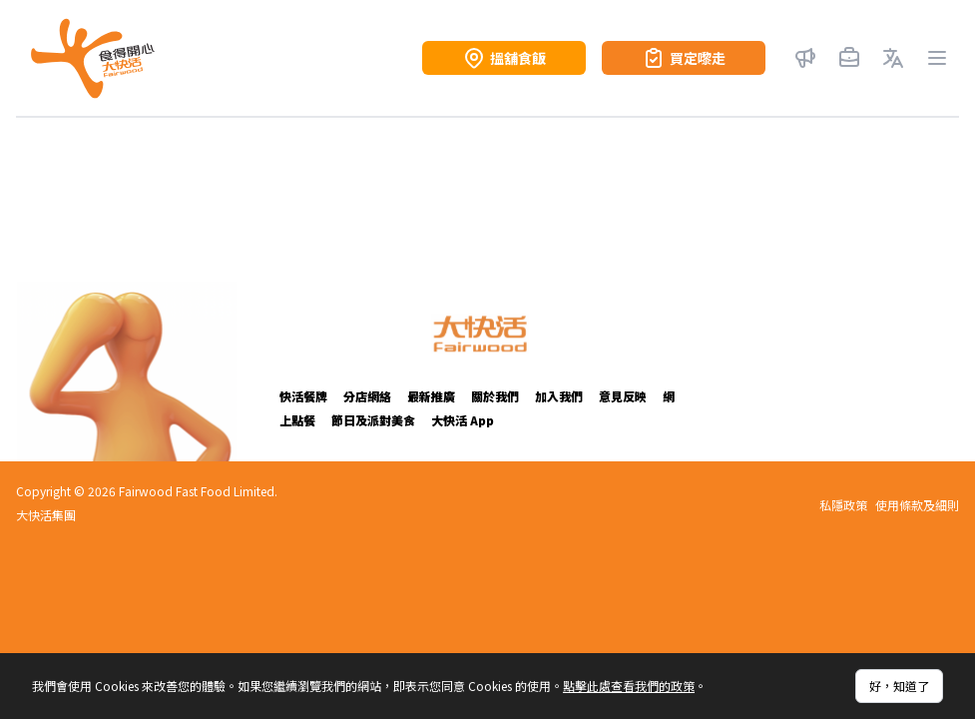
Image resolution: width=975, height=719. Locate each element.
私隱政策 (843, 505)
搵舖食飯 (504, 58)
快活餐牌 (303, 395)
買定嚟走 (684, 58)
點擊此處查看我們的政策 (629, 685)
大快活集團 (46, 514)
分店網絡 (367, 395)
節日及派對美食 (373, 419)
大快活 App (462, 419)
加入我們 (559, 395)
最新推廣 (431, 395)
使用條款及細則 (917, 505)
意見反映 (623, 395)
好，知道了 (899, 685)
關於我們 (495, 395)
